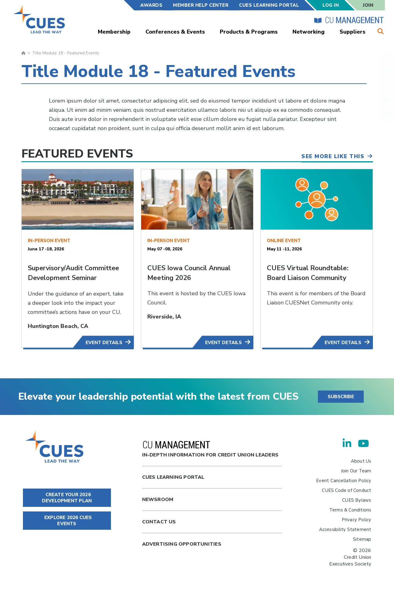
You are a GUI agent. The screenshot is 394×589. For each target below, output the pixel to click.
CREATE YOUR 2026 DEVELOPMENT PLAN (67, 498)
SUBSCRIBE (341, 397)
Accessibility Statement (345, 529)
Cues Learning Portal (173, 477)
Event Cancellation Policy (343, 481)
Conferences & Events (175, 31)
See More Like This (331, 155)
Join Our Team (356, 471)
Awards (151, 5)
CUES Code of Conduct (346, 490)
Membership (114, 31)
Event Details (104, 343)
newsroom (158, 499)
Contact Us (159, 521)
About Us (361, 461)
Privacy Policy (356, 520)
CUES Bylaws (356, 500)
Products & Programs (249, 31)
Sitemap (362, 539)
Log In (330, 5)
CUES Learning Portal (269, 5)
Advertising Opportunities (181, 544)
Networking (309, 31)
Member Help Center (200, 5)
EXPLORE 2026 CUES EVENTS (67, 520)
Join (368, 5)
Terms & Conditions (350, 510)
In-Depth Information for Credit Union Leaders (210, 449)
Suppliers (352, 31)
